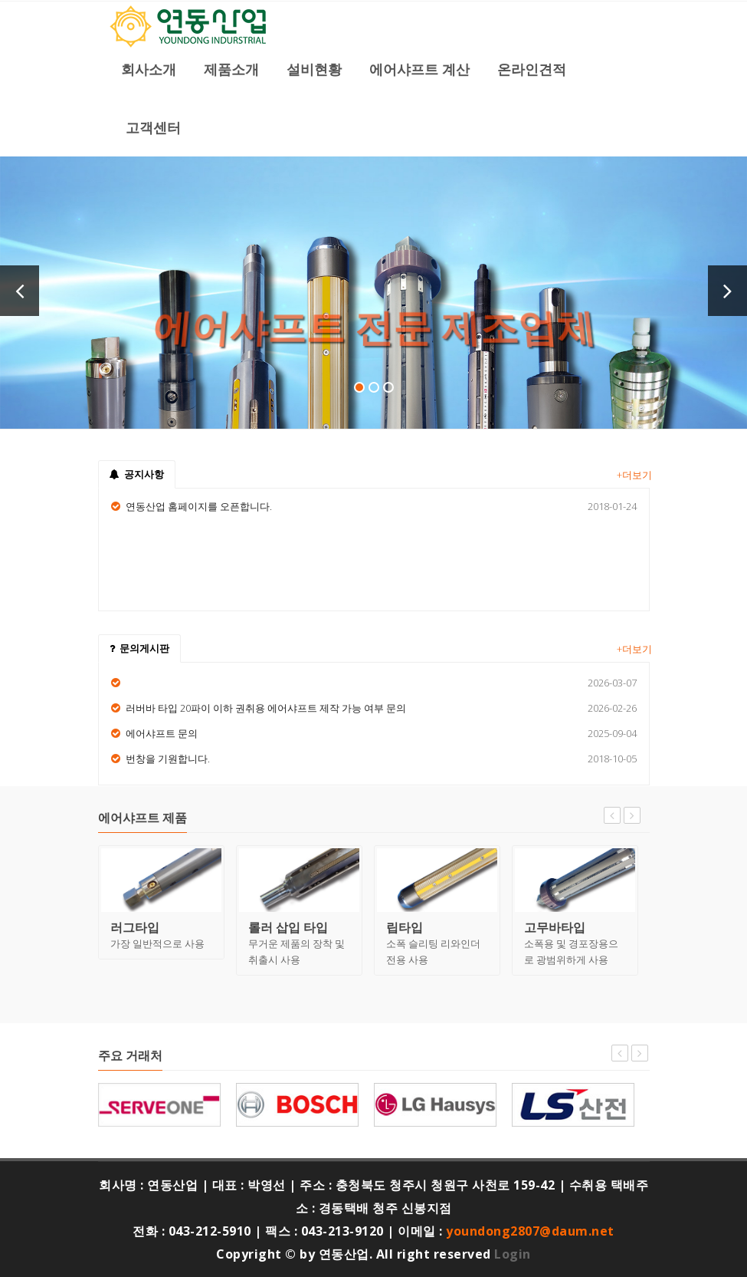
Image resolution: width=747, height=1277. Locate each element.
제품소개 (231, 69)
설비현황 (314, 69)
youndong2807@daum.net (530, 1231)
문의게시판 (139, 648)
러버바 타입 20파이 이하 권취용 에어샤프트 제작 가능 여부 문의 (266, 708)
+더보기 (634, 475)
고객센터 (153, 127)
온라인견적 (531, 69)
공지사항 (137, 474)
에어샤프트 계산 (419, 69)
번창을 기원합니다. (168, 758)
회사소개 (148, 69)
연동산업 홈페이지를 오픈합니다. (199, 506)
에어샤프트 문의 (162, 733)
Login (512, 1254)
